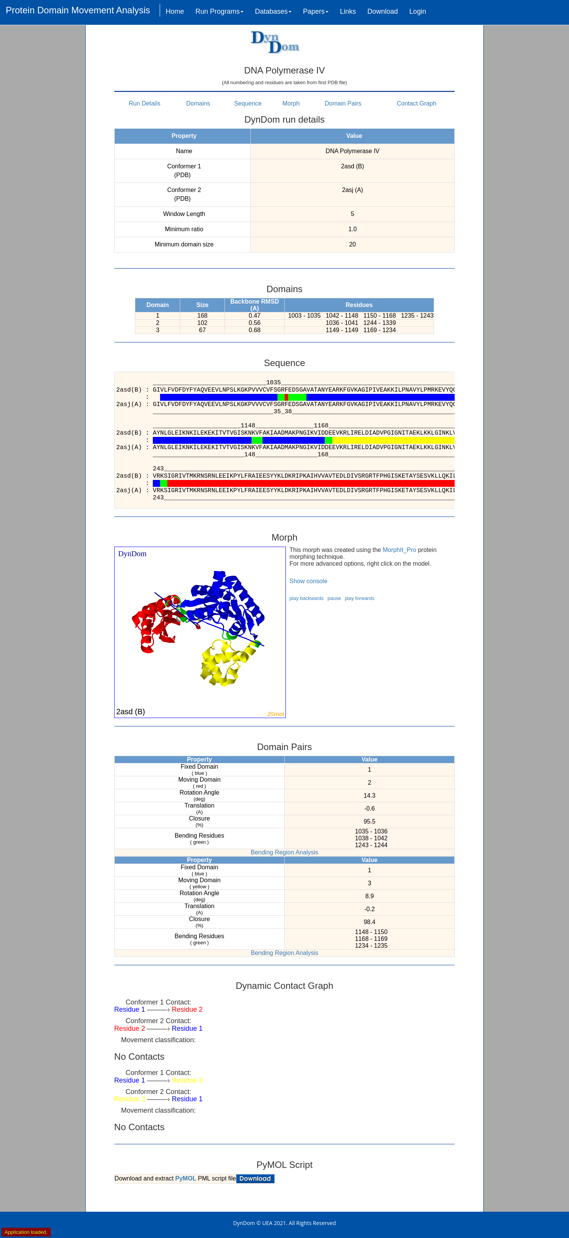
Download (382, 11)
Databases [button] (273, 11)
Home (175, 11)
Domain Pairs (343, 103)
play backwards (307, 598)
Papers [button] (316, 11)
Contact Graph (416, 103)
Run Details (144, 103)
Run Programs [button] (220, 11)
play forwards (359, 598)
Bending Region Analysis (284, 852)
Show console (309, 581)
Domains (198, 103)
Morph (291, 103)
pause (334, 598)
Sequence (247, 103)
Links (348, 11)
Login (417, 11)
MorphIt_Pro (399, 550)
